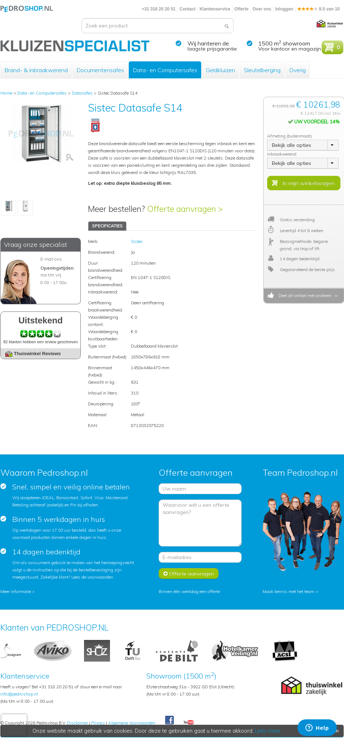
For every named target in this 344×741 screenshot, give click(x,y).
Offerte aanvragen (188, 573)
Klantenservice (214, 9)
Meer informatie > (17, 591)
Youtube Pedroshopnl (189, 722)
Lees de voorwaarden (92, 577)
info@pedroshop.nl (19, 694)
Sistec (136, 241)
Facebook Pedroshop (169, 720)
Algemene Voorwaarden (131, 722)
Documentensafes (100, 70)
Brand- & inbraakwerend (36, 70)
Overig (297, 70)
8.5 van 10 (318, 9)
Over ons (261, 9)
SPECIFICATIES (107, 225)
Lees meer (268, 731)
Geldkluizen (220, 70)
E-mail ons (51, 259)
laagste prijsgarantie (212, 48)
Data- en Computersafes (165, 70)
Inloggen (284, 9)
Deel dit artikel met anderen (304, 295)
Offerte (241, 9)
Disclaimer (77, 722)
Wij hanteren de (208, 43)
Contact (188, 9)
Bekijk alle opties (291, 145)
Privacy (98, 722)
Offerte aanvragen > (185, 209)
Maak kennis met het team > (290, 591)
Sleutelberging (262, 70)
